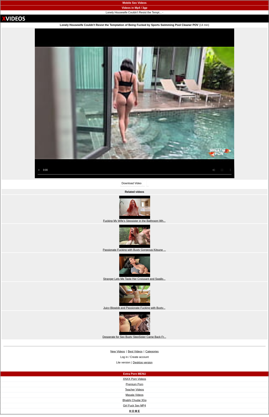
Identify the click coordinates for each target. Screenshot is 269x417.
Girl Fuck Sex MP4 (134, 405)
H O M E (134, 411)
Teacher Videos (134, 389)
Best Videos (135, 351)
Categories (152, 351)
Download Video (131, 183)
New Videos (117, 351)
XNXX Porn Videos (134, 379)
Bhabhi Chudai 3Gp (134, 400)
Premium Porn (134, 384)
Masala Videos (135, 394)
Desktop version (143, 362)
